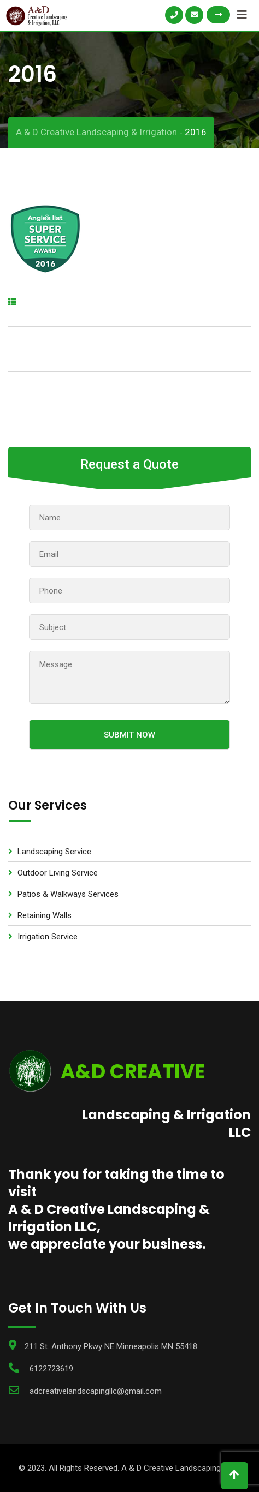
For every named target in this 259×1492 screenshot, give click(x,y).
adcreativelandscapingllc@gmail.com (96, 1391)
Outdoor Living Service (57, 873)
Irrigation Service (47, 937)
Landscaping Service (54, 851)
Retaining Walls (44, 915)
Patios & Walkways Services (68, 894)
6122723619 (51, 1369)
